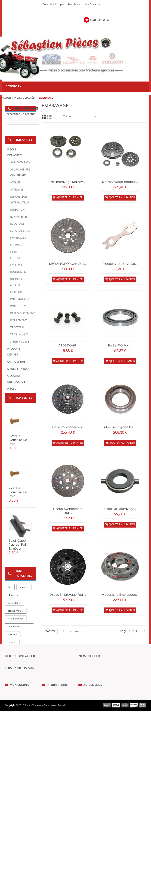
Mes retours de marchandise (13, 821)
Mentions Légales (51, 818)
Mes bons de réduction (17, 842)
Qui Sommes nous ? (52, 812)
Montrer (50, 631)
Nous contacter (86, 830)
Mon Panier (74, 4)
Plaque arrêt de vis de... (120, 264)
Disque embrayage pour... (68, 595)
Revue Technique (87, 824)
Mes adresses (12, 830)
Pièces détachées (25, 97)
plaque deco (14, 653)
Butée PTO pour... (120, 345)
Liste (49, 117)
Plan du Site (84, 812)
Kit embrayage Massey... (68, 182)
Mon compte (19, 804)
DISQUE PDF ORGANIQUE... (68, 264)
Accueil (6, 97)
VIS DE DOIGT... (68, 345)
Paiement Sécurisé (52, 836)
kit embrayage (16, 677)
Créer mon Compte (53, 4)
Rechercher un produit (20, 114)
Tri (65, 116)
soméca (24, 645)
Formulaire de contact (21, 747)
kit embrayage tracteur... (120, 182)
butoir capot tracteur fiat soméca (18, 581)
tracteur (12, 692)
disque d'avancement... (68, 427)
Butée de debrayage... (120, 509)
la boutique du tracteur (15, 686)
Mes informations (14, 836)
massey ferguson (18, 708)
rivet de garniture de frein (18, 476)
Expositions (84, 818)
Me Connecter (93, 4)
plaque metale (16, 669)
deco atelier (14, 661)
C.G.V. (45, 824)
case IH (12, 700)
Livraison (47, 830)
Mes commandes (14, 812)
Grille (44, 117)
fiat (9, 645)
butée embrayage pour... (120, 427)
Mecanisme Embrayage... (120, 595)
